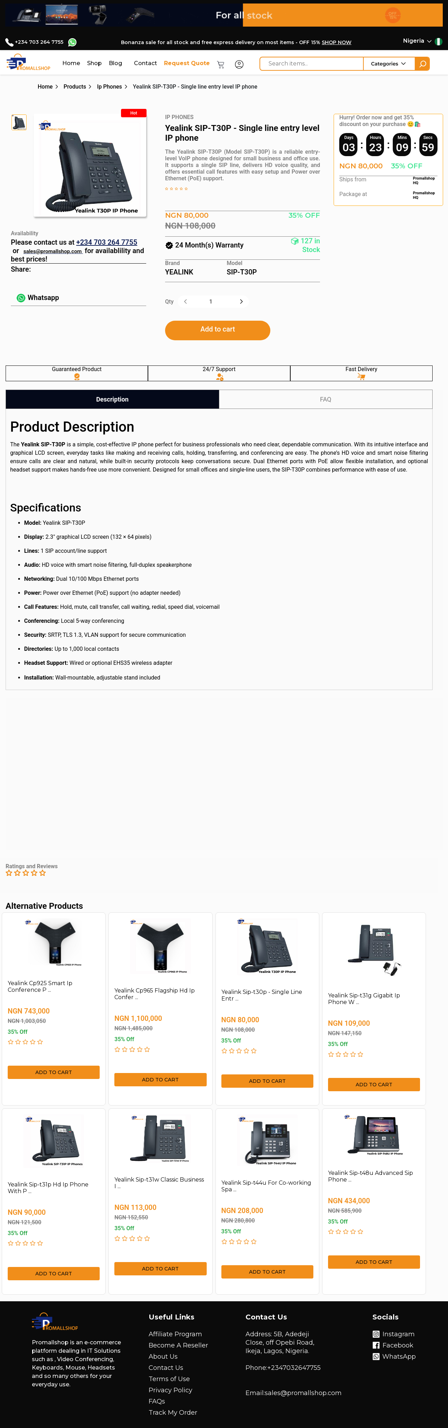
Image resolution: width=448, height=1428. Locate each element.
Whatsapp (37, 297)
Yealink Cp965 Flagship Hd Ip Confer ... (154, 994)
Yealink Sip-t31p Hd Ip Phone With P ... (48, 1187)
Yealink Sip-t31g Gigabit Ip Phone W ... (364, 998)
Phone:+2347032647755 (283, 1368)
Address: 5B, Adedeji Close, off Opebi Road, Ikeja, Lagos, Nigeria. (280, 1342)
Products (75, 86)
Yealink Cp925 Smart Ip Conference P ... (40, 986)
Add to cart (217, 329)
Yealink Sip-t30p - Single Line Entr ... (261, 995)
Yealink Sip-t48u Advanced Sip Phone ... (370, 1176)
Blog (115, 63)
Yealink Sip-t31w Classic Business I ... (159, 1183)
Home (71, 63)
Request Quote (187, 63)
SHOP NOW (336, 42)
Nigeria (413, 40)
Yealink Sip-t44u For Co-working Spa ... (266, 1186)
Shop (94, 63)
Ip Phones (109, 86)
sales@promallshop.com (52, 251)
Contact (145, 63)
